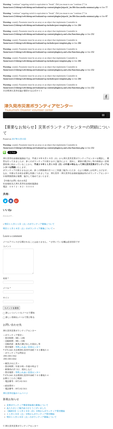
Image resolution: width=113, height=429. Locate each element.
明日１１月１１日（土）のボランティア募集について (29, 224)
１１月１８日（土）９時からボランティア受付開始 (30, 414)
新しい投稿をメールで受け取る (20, 317)
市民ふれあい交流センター (27, 347)
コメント (7, 246)
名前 (6, 278)
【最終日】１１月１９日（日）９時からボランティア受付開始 (36, 411)
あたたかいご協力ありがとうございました (26, 408)
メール (7, 288)
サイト (6, 298)
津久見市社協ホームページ (15, 393)
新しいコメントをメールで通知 (20, 313)
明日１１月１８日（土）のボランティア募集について (28, 228)
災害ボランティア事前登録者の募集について (27, 405)
